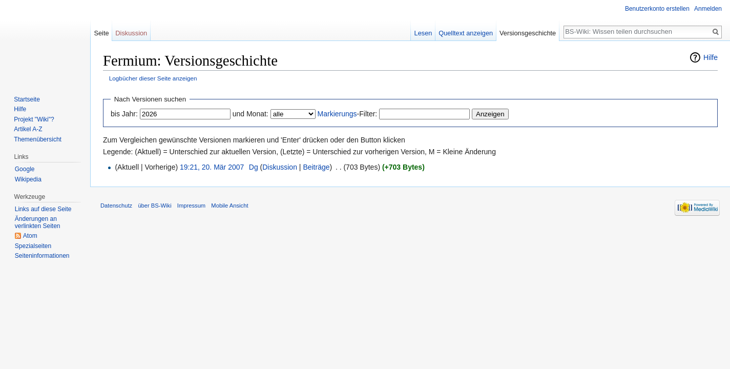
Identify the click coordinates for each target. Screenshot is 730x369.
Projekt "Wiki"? (34, 119)
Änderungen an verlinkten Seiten (37, 222)
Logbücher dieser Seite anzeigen (153, 78)
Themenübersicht (37, 139)
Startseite (27, 99)
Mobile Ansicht (229, 205)
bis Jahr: (124, 114)
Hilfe (710, 57)
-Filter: (348, 114)
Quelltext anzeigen (466, 33)
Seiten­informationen (42, 255)
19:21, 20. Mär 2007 (212, 167)
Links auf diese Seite (43, 209)
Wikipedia (28, 179)
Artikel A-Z (28, 129)
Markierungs (337, 114)
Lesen (423, 33)
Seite (101, 33)
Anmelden (708, 8)
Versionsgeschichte (527, 33)
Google (25, 169)
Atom (30, 235)
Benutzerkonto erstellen (657, 8)
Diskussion (279, 167)
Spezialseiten (33, 246)
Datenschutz (116, 205)
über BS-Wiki (154, 205)
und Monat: (250, 114)
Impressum (191, 205)
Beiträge (316, 167)
